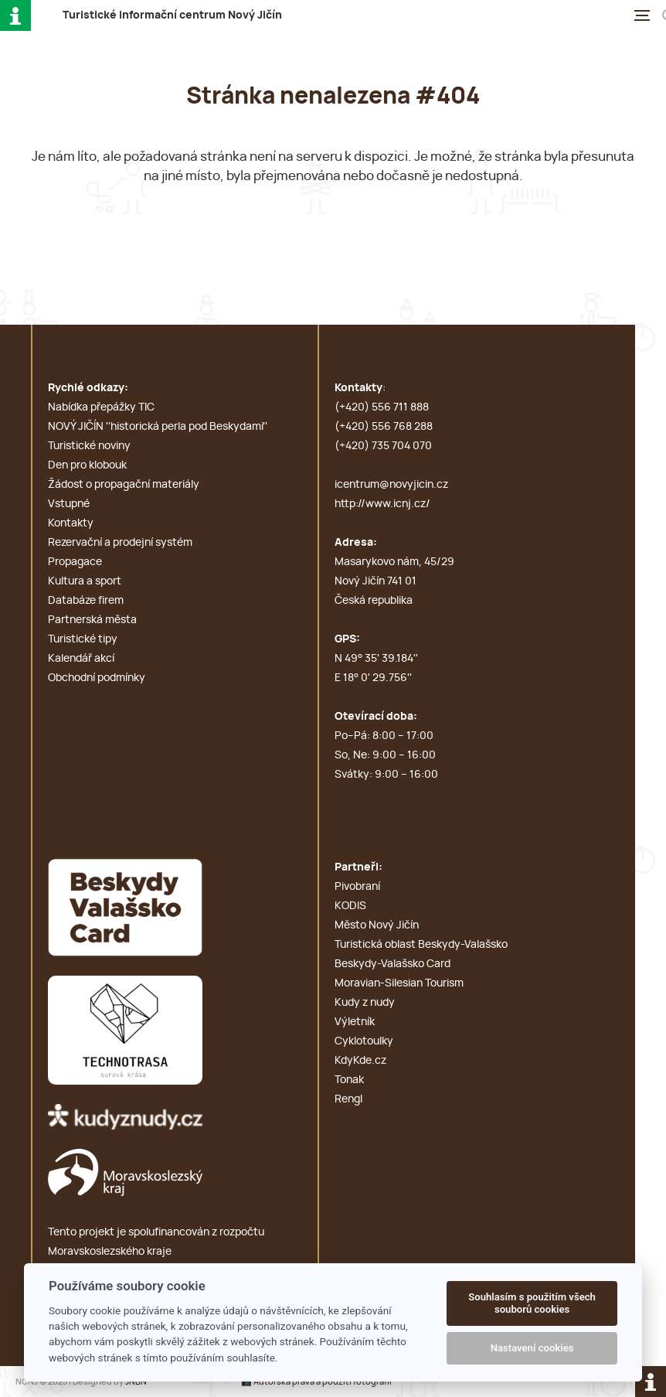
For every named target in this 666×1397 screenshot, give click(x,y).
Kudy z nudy (365, 1002)
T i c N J (172, 15)
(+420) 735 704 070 (383, 446)
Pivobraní (357, 886)
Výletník (355, 1022)
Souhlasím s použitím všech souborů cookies (532, 1303)
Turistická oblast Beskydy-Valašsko (421, 944)
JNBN (136, 1382)
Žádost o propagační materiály (123, 484)
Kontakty (70, 523)
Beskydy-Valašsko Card (392, 964)
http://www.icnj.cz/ (382, 504)
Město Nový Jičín (377, 925)
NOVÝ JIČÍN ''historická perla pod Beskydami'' (157, 426)
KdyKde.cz (360, 1060)
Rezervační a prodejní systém (120, 542)
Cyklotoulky (364, 1041)
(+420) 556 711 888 (382, 407)
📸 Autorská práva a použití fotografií (316, 1382)
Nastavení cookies (532, 1348)
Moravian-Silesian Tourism (399, 983)
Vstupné (69, 504)
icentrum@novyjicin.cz (391, 484)
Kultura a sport (84, 581)
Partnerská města (92, 620)
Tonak (349, 1080)
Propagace (75, 562)
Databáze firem (86, 600)
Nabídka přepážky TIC (101, 407)
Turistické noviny (89, 446)
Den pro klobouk (87, 465)
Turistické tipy (82, 639)
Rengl (348, 1099)
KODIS (350, 906)
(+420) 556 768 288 (384, 426)
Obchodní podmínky (96, 678)
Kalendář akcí (81, 658)
